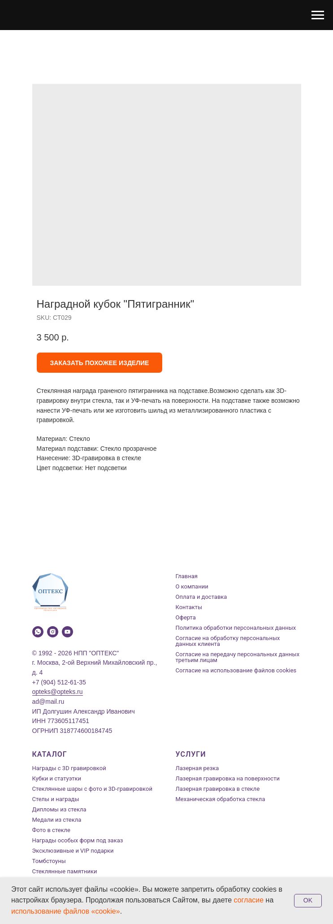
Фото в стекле (51, 830)
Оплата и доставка (201, 596)
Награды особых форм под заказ (77, 840)
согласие (249, 900)
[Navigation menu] (317, 15)
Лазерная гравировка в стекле (218, 788)
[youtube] (67, 631)
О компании (192, 586)
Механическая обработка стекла (220, 799)
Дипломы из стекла (59, 809)
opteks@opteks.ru (57, 691)
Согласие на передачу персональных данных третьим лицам (238, 657)
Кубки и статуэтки (56, 778)
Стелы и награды (55, 799)
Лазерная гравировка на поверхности (228, 778)
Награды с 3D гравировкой (69, 768)
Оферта (186, 617)
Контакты (189, 607)
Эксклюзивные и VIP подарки (73, 850)
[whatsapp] (37, 631)
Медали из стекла (57, 819)
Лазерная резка (197, 768)
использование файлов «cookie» (65, 911)
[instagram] (52, 631)
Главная (187, 576)
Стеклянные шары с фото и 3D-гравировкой (92, 788)
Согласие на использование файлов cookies (236, 670)
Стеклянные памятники (64, 871)
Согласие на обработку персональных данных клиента (228, 641)
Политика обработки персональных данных (236, 627)
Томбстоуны (49, 861)
